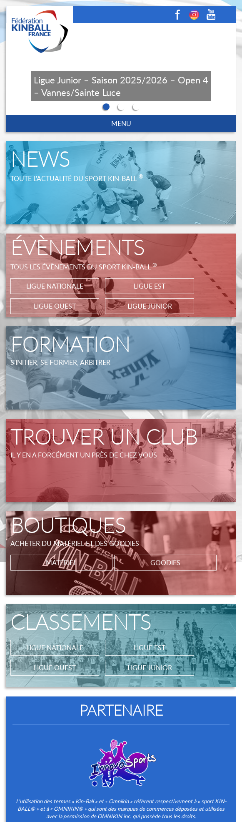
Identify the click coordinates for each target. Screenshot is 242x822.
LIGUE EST (149, 286)
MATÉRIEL (61, 562)
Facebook (177, 14)
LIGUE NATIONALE (54, 286)
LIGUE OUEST (55, 306)
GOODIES (165, 562)
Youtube (210, 14)
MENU (121, 123)
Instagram (194, 14)
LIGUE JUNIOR (149, 306)
